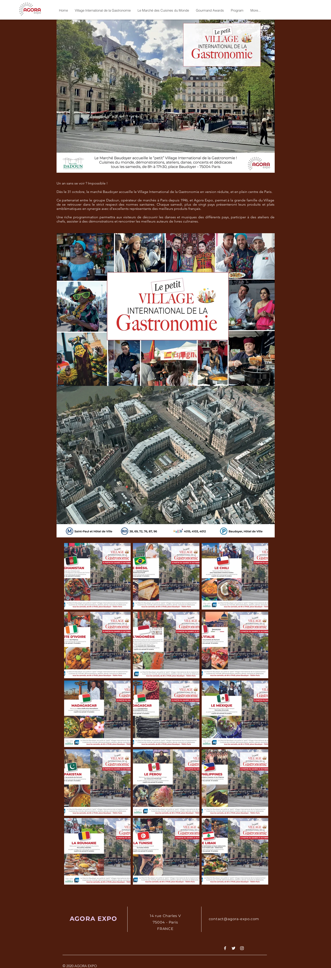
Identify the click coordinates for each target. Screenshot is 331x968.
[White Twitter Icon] (233, 948)
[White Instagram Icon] (242, 948)
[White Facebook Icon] (225, 948)
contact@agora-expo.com (234, 919)
